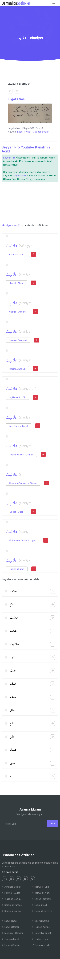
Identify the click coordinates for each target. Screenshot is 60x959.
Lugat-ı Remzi (10, 927)
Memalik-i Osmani (12, 933)
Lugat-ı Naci (16, 99)
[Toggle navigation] (54, 3)
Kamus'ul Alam (41, 892)
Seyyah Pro (9, 157)
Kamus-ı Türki (16, 254)
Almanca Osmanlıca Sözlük (23, 483)
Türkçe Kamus (41, 927)
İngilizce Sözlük (17, 369)
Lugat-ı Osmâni (11, 945)
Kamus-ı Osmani (17, 311)
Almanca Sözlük (11, 886)
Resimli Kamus (40, 920)
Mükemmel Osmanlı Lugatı (22, 540)
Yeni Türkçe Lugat (18, 426)
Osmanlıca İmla (41, 945)
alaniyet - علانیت (11, 225)
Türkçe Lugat (40, 939)
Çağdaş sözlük (41, 131)
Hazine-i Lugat (16, 569)
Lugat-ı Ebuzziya (42, 911)
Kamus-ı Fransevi (18, 340)
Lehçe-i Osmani (41, 899)
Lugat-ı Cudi (16, 511)
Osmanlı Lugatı (11, 939)
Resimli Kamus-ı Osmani (21, 454)
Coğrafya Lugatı (41, 933)
